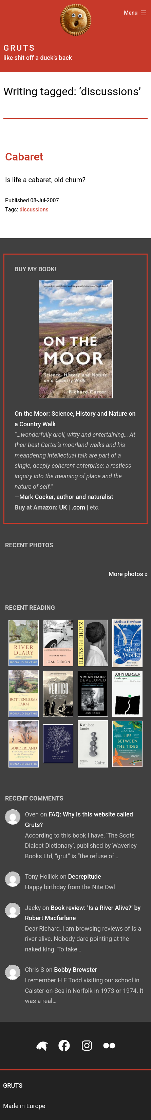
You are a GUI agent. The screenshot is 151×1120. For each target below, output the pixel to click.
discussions (33, 209)
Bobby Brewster (75, 969)
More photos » (128, 574)
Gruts (19, 48)
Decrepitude (84, 876)
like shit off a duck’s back (37, 57)
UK (63, 507)
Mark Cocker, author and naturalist (66, 496)
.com (78, 507)
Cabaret (24, 156)
